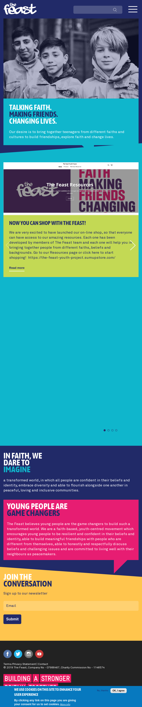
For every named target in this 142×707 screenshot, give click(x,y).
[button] (133, 245)
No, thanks (102, 692)
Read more (16, 267)
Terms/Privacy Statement (19, 664)
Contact (43, 664)
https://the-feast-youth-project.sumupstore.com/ (71, 257)
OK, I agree (119, 692)
